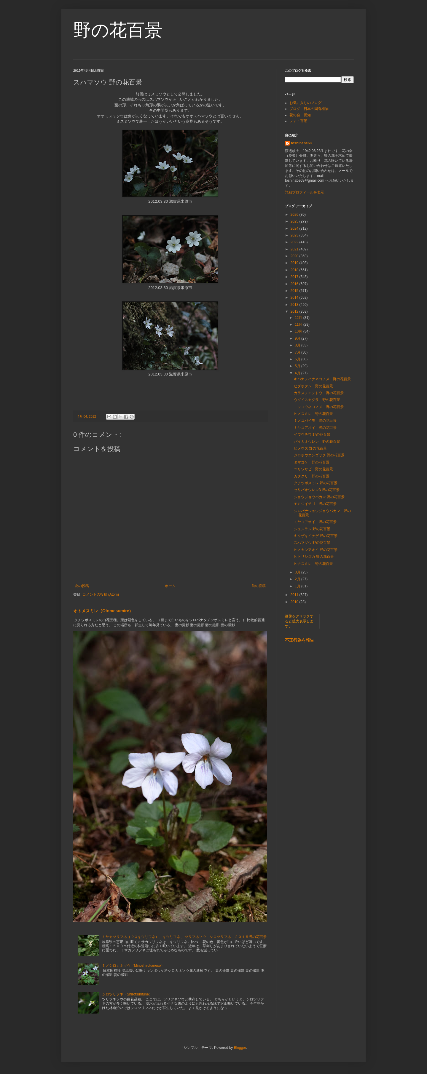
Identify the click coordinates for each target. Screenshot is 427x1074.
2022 (295, 242)
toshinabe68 (301, 143)
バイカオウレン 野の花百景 (317, 441)
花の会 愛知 (300, 115)
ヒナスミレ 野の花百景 (313, 564)
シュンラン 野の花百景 (312, 529)
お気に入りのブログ (305, 103)
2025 (295, 221)
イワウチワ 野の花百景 (312, 434)
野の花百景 (117, 30)
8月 (298, 345)
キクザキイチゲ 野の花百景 (315, 536)
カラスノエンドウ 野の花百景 (319, 393)
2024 (295, 228)
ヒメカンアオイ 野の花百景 (315, 550)
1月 (298, 586)
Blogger (240, 1048)
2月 (298, 579)
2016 (295, 284)
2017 (295, 277)
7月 (298, 352)
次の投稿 (82, 586)
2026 (295, 214)
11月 (299, 324)
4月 (298, 373)
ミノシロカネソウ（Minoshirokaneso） (133, 965)
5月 (298, 366)
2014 (295, 297)
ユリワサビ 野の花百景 (313, 469)
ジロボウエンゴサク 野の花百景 (319, 455)
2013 (295, 305)
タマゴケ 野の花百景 (311, 462)
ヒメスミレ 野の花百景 (313, 414)
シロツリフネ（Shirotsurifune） (127, 994)
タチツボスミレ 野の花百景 (315, 483)
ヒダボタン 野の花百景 (313, 386)
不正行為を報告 (299, 640)
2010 (295, 602)
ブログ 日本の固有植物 (309, 109)
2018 (295, 270)
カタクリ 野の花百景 (311, 476)
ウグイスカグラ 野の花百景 (317, 400)
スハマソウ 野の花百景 (312, 543)
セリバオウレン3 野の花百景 (317, 490)
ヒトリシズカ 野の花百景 (314, 556)
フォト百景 (298, 121)
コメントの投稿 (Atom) (100, 594)
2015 (295, 291)
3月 (298, 572)
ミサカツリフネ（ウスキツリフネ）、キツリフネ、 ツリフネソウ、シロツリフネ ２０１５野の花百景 (184, 937)
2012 (295, 311)
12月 (299, 318)
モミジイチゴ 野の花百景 (315, 504)
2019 (295, 263)
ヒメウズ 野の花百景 (310, 448)
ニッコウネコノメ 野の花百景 (319, 407)
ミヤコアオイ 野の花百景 (315, 428)
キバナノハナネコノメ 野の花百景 (322, 379)
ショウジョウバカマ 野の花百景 (319, 497)
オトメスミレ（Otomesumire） (103, 610)
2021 (295, 249)
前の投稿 (258, 586)
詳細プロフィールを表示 (304, 192)
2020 (295, 256)
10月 (299, 331)
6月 (298, 359)
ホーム (170, 586)
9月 (298, 338)
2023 (295, 235)
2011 (295, 595)
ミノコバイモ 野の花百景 (315, 420)
